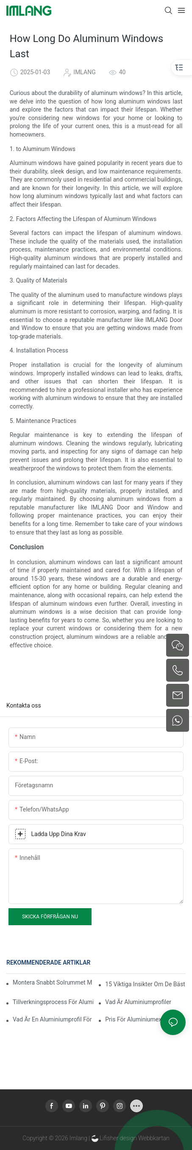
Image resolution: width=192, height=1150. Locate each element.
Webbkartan (154, 1138)
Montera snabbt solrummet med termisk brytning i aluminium (52, 982)
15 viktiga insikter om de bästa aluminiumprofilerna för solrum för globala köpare (145, 984)
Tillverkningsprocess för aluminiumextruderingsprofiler (53, 1002)
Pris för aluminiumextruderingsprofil (145, 1019)
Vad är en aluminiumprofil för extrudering (53, 1019)
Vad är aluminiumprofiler (138, 1002)
